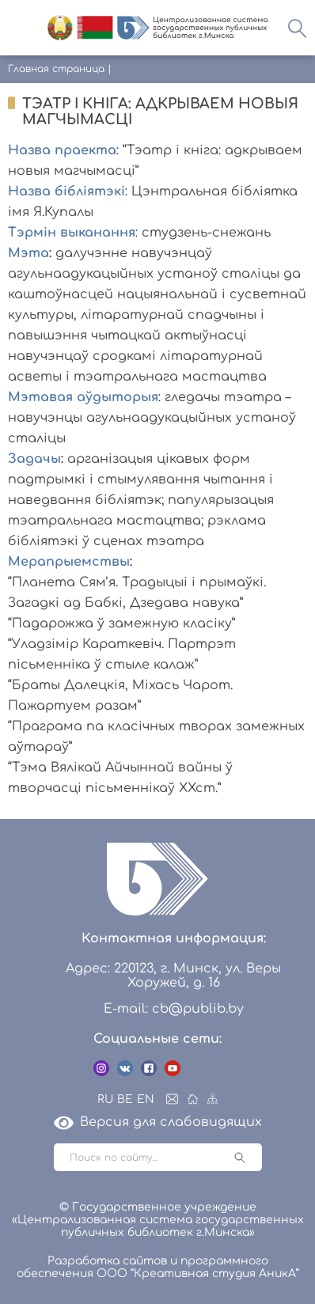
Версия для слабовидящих (158, 1122)
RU (105, 1099)
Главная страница (56, 68)
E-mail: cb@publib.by (174, 1009)
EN (145, 1099)
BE (125, 1099)
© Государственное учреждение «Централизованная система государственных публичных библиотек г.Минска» (158, 1219)
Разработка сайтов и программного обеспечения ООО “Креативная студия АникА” (158, 1267)
